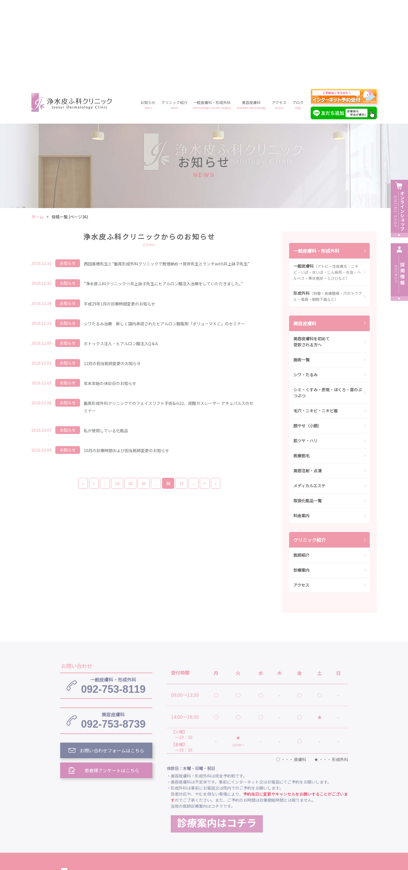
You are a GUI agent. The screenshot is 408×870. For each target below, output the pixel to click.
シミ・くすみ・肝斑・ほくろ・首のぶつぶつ (327, 310)
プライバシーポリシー (247, 819)
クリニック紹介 (174, 22)
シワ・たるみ (305, 292)
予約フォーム (293, 819)
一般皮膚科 (327, 189)
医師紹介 (301, 472)
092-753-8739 (113, 637)
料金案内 (301, 432)
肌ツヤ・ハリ (305, 358)
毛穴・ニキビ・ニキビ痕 (315, 328)
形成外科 (327, 213)
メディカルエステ (309, 402)
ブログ (297, 22)
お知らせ (148, 22)
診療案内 (301, 487)
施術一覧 (301, 277)
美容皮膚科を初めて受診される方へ (311, 259)
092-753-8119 (113, 602)
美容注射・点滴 (307, 387)
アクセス (279, 22)
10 (117, 400)
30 (143, 400)
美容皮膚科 (251, 22)
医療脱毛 (301, 372)
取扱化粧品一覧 (307, 417)
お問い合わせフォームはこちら (112, 667)
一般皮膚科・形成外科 (212, 22)
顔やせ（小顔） (307, 343)
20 (130, 400)
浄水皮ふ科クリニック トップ (198, 793)
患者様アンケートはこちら (111, 687)
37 (181, 400)
